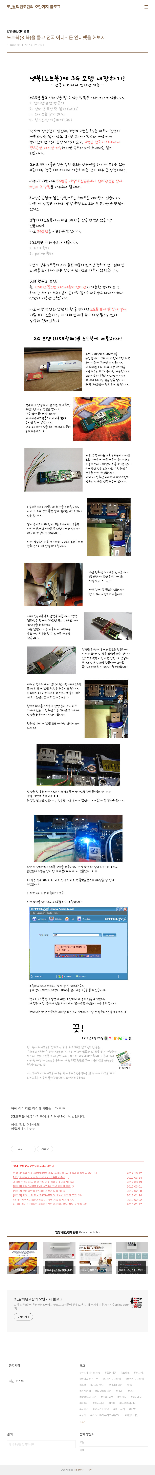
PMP (120, 1391)
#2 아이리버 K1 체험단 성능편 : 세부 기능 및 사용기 (41, 1199)
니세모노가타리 (112, 1378)
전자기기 (140, 1372)
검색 (71, 1444)
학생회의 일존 (88, 1397)
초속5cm (108, 1397)
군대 (83, 1415)
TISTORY (79, 1469)
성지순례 (86, 1391)
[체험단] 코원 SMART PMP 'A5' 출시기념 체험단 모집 (42, 1186)
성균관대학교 (101, 1409)
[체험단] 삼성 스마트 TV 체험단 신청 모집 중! (37, 1190)
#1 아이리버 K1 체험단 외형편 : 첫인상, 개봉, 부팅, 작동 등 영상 (47, 1204)
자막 (133, 1409)
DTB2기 (120, 1409)
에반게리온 (132, 1415)
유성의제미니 (128, 1403)
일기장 (122, 1397)
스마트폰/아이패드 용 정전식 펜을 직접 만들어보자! (41, 1181)
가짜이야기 (98, 1385)
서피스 (84, 1409)
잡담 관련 (18, 1165)
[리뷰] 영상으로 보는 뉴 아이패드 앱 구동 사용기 (39, 1177)
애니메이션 (116, 1385)
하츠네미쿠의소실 (91, 1372)
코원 (83, 1385)
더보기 (83, 1421)
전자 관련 (29, 1165)
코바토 (126, 1372)
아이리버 (137, 1397)
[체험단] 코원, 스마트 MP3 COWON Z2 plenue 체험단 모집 (45, 1195)
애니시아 (99, 1403)
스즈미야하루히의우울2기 (106, 1415)
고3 (132, 1391)
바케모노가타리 (135, 1378)
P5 (130, 1385)
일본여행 (111, 1372)
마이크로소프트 (89, 1378)
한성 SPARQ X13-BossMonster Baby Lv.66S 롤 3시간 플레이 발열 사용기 (52, 1173)
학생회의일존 (104, 1391)
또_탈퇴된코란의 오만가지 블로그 (34, 6)
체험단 (84, 1403)
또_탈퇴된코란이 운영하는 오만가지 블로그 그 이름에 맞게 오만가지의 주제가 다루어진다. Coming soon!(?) (72, 1306)
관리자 (91, 1469)
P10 (112, 1403)
